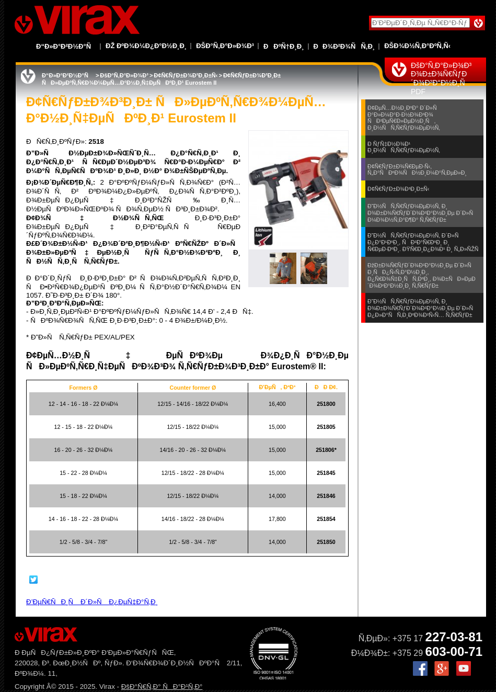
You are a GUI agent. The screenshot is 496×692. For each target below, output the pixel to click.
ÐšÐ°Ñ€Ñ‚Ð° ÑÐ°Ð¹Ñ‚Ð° (162, 686)
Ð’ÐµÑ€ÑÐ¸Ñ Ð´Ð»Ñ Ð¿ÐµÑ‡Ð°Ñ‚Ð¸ (92, 602)
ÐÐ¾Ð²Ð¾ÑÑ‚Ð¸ (344, 46)
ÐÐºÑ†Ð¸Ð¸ (283, 46)
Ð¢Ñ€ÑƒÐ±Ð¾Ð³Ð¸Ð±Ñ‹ (185, 75)
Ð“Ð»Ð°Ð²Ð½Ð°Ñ (66, 46)
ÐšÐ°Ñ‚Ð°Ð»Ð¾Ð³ (225, 46)
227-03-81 (453, 637)
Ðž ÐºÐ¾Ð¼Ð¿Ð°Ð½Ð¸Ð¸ (146, 46)
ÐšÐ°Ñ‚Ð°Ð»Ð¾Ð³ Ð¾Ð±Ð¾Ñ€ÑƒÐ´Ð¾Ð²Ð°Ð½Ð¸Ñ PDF (441, 78)
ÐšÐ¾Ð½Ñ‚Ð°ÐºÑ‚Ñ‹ (417, 46)
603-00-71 (453, 651)
